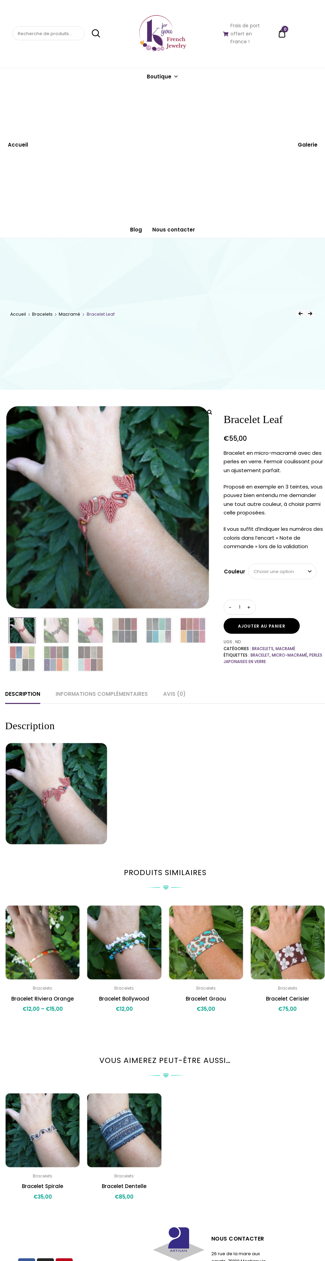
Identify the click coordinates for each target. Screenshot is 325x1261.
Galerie (307, 144)
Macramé (69, 314)
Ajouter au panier (261, 626)
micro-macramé (289, 655)
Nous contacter (173, 229)
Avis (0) (174, 693)
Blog (136, 229)
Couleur (234, 571)
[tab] (22, 694)
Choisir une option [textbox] (274, 571)
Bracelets (42, 314)
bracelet (260, 655)
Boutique (163, 76)
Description (22, 693)
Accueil (18, 144)
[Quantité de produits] (240, 607)
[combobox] (282, 571)
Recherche (93, 33)
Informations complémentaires (102, 693)
